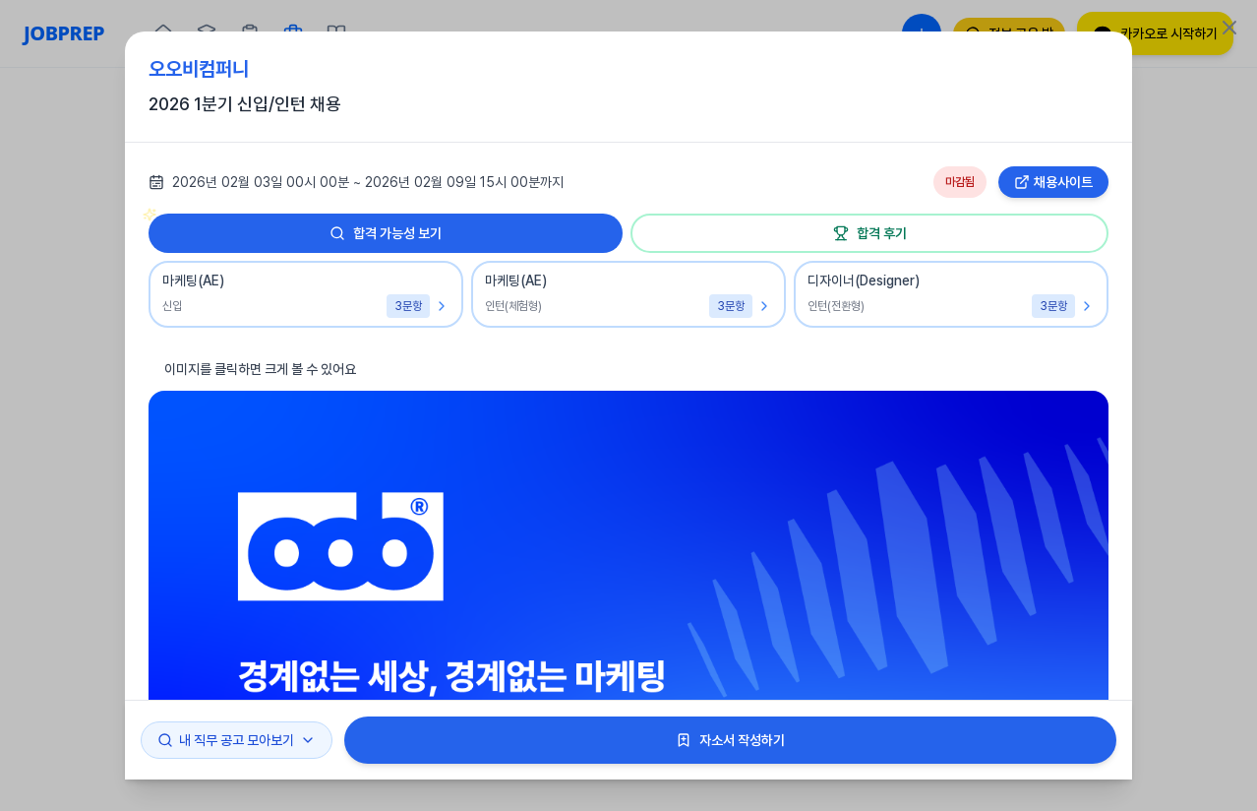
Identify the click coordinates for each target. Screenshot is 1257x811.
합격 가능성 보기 (295, 227)
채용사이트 (1053, 182)
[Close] (1229, 27)
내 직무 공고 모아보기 (236, 740)
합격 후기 (870, 233)
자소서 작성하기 (730, 740)
